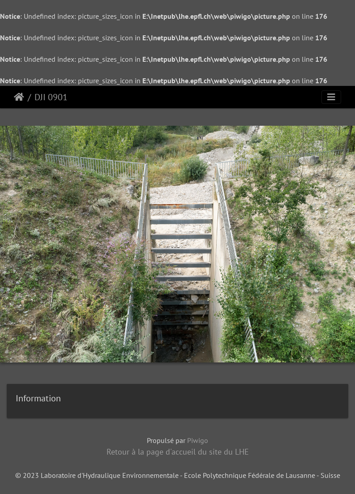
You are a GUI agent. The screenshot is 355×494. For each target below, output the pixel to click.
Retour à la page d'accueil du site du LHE (178, 452)
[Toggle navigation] (331, 97)
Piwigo (197, 440)
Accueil (19, 97)
